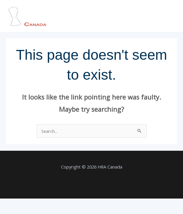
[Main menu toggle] (171, 16)
